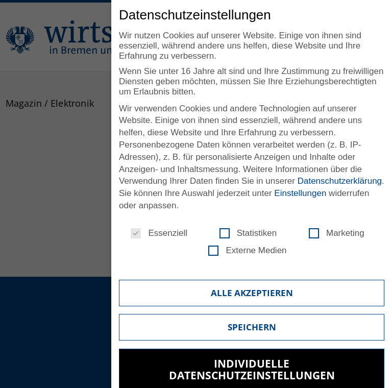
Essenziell (159, 233)
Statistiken (248, 233)
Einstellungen (300, 193)
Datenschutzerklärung (340, 181)
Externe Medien (247, 251)
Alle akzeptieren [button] (252, 293)
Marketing (336, 233)
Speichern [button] (252, 327)
